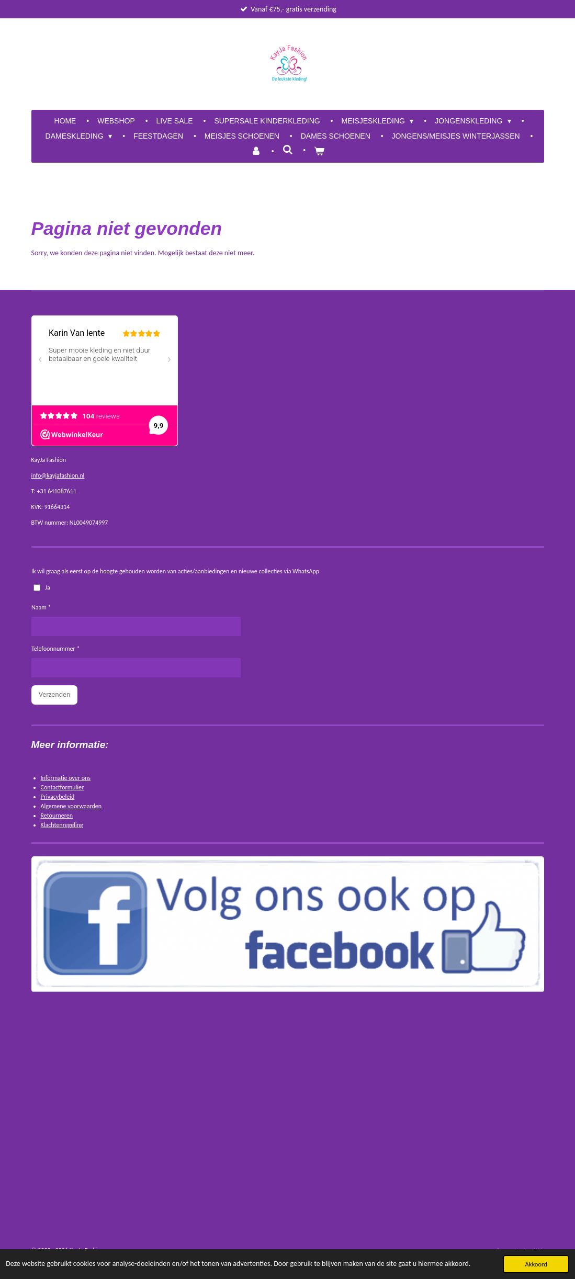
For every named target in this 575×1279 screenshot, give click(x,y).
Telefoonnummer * (55, 648)
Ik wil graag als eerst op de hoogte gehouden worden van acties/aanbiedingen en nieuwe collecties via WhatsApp (175, 571)
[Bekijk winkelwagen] (319, 151)
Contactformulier (62, 787)
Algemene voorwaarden (71, 806)
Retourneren (57, 815)
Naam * (41, 607)
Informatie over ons (66, 778)
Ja (41, 587)
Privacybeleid (58, 796)
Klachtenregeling (62, 825)
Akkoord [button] (536, 1264)
